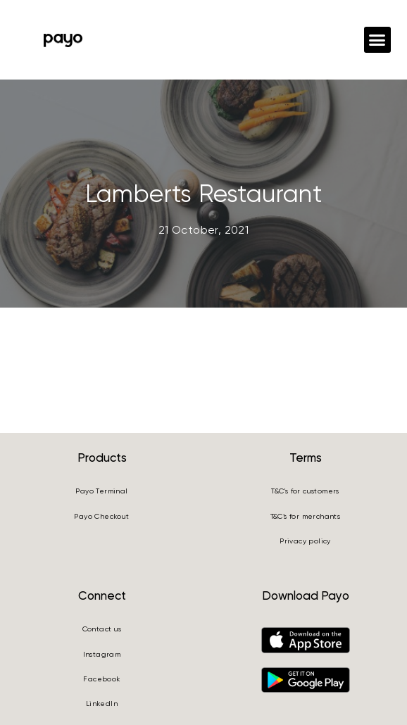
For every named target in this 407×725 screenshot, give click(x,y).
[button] (377, 40)
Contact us (102, 629)
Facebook (101, 679)
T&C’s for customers (305, 491)
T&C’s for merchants (305, 516)
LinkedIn (102, 703)
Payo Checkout (101, 516)
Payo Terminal (101, 491)
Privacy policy (305, 541)
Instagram (102, 654)
